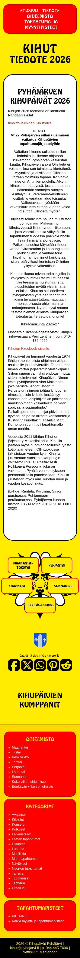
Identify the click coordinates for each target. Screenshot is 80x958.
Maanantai (20, 747)
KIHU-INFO (20, 916)
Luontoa (18, 849)
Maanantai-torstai (23, 565)
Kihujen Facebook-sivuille (28, 349)
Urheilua (18, 888)
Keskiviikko (20, 757)
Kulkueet (18, 829)
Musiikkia (19, 854)
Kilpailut (18, 819)
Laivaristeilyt (21, 834)
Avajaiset (19, 814)
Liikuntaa (19, 844)
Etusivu (29, 10)
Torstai (17, 762)
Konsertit (18, 824)
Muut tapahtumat (25, 859)
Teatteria (18, 883)
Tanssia (17, 873)
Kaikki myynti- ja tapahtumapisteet (38, 921)
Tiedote (51, 10)
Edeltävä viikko (40, 605)
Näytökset (19, 863)
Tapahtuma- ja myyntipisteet (41, 24)
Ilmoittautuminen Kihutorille (30, 123)
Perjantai (56, 565)
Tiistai (16, 752)
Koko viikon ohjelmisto (29, 781)
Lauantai (17, 586)
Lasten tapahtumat (26, 839)
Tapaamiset (20, 878)
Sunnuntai (63, 586)
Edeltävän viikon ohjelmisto (32, 786)
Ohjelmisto (40, 16)
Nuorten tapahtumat (27, 868)
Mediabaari (48, 952)
